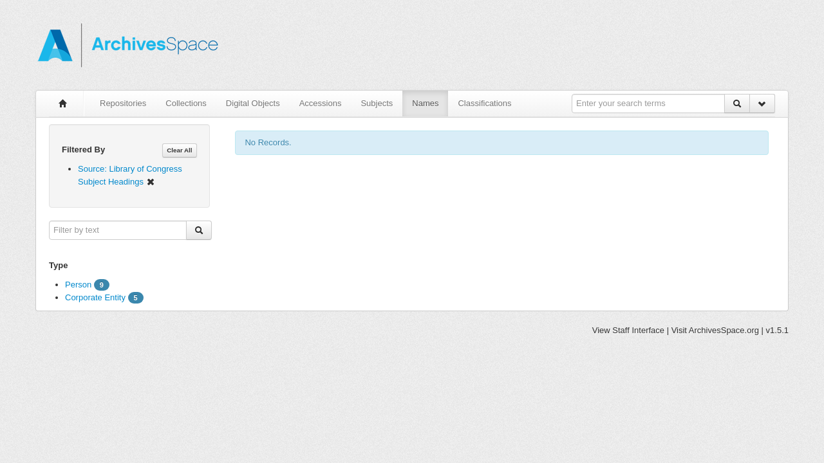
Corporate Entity (95, 297)
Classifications (484, 103)
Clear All (179, 150)
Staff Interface (638, 330)
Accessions (320, 103)
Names (425, 103)
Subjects (376, 103)
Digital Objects (253, 103)
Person (78, 284)
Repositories (123, 103)
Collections (186, 103)
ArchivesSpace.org (724, 330)
